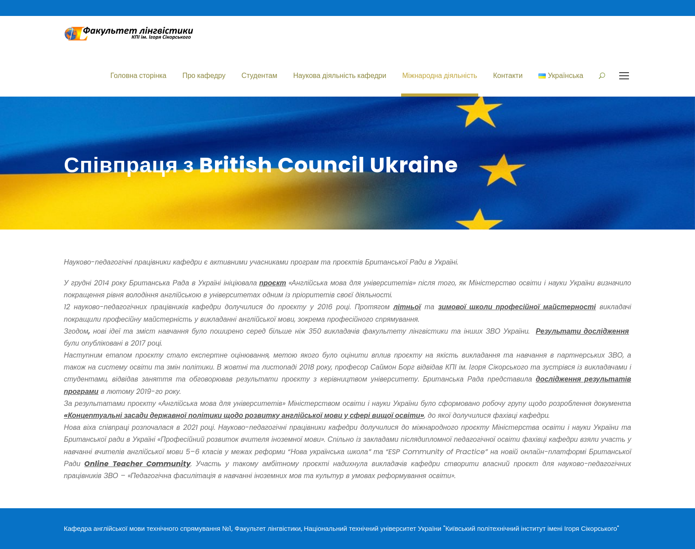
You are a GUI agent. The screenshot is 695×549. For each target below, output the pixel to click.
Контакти (508, 75)
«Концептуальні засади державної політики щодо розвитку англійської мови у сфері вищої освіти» (244, 415)
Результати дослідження (582, 331)
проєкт (272, 283)
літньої (407, 307)
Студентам (259, 75)
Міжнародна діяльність (439, 75)
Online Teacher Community (137, 464)
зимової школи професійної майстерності (517, 307)
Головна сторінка (138, 75)
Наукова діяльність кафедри (339, 75)
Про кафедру (203, 75)
